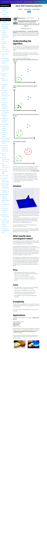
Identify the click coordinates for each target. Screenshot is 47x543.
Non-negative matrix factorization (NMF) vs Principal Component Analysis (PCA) (5, 223)
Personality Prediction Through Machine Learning (5, 159)
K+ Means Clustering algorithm (4, 128)
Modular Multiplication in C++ (5, 80)
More (29, 11)
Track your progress (18, 1)
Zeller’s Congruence (5, 51)
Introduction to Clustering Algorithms (4, 134)
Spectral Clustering (5, 124)
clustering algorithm (27, 9)
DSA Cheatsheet (5, 1)
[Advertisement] (26, 396)
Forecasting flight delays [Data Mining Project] (5, 230)
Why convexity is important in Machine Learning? (5, 180)
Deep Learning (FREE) (28, 1)
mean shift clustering (36, 9)
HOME (11, 1)
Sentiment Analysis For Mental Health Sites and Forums (5, 186)
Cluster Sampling (5, 175)
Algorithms (20, 9)
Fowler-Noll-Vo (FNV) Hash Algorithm (4, 86)
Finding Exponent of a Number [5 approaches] (5, 120)
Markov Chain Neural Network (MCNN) (5, 171)
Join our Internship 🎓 (38, 1)
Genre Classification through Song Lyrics (5, 165)
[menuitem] (5, 2)
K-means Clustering (5, 138)
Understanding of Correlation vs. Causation (5, 210)
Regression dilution (5, 194)
